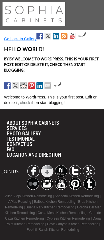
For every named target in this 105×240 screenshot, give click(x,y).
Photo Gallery (24, 134)
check (25, 102)
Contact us (19, 144)
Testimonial (21, 139)
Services (17, 128)
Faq (11, 149)
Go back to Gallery (20, 39)
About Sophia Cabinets (33, 123)
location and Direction (34, 155)
